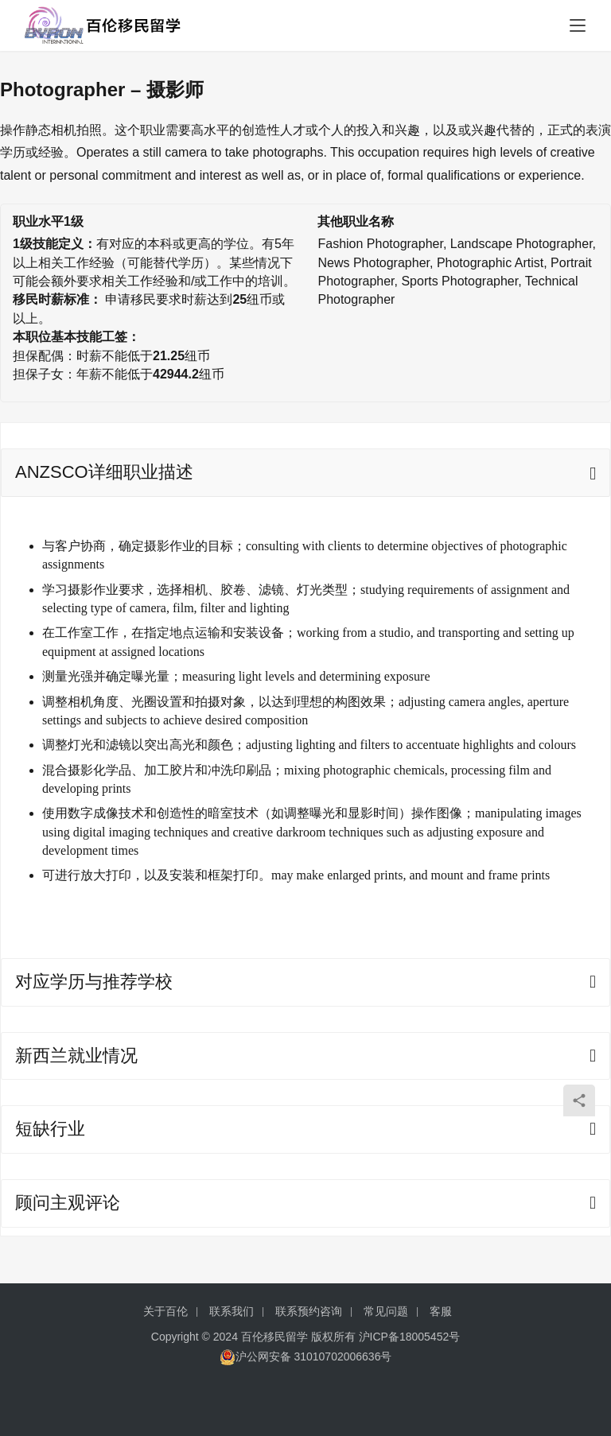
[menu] (577, 25)
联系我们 (231, 1311)
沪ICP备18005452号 (410, 1336)
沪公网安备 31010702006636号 (306, 1356)
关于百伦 (165, 1311)
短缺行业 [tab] (50, 1129)
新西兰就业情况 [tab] (76, 1055)
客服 (441, 1311)
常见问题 (386, 1311)
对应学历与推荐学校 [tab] (94, 982)
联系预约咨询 (308, 1311)
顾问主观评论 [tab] (67, 1203)
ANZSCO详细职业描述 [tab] (104, 472)
